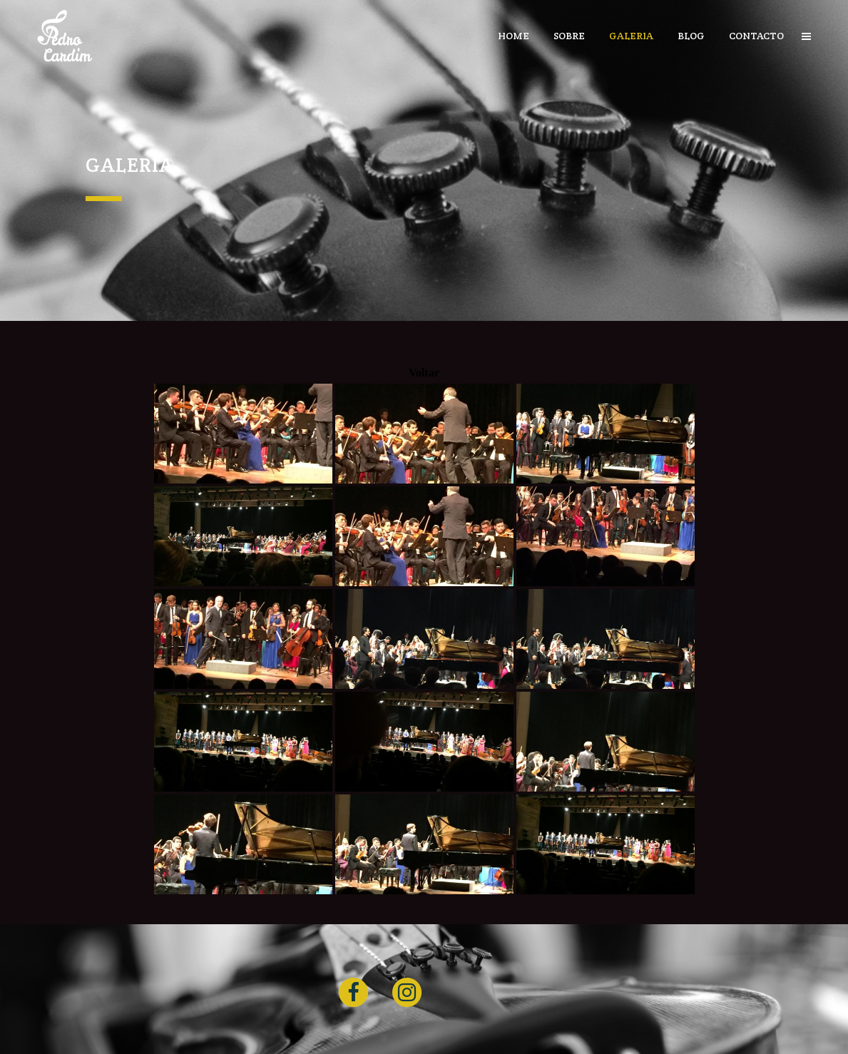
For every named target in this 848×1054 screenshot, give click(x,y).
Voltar (424, 373)
